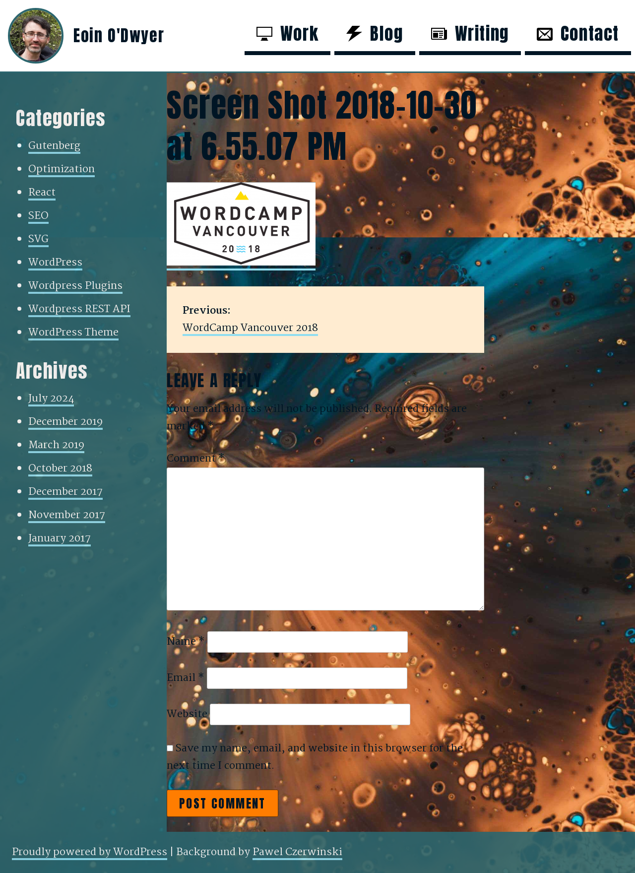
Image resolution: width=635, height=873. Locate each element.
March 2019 (56, 445)
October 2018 (60, 468)
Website (187, 714)
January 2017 (59, 538)
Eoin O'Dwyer (118, 36)
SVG (38, 239)
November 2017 (66, 515)
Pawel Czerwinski (297, 852)
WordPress (55, 262)
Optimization (61, 169)
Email (185, 678)
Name (186, 641)
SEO (38, 215)
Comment (196, 458)
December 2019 (65, 421)
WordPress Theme (73, 332)
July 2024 (51, 398)
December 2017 (65, 491)
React (42, 192)
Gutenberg (54, 145)
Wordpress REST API (79, 309)
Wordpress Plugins (75, 285)
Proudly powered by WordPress (89, 852)
